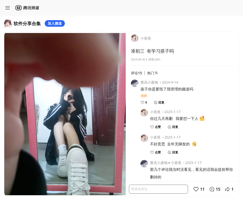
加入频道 (55, 23)
